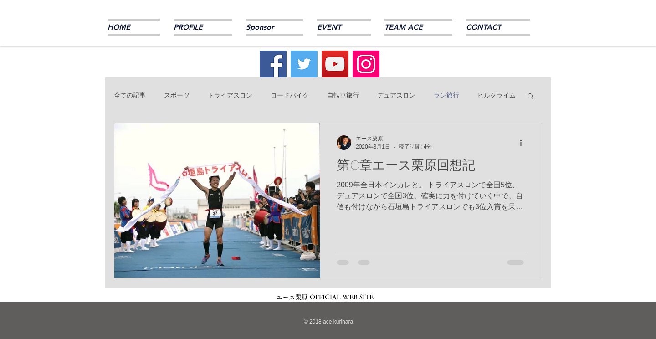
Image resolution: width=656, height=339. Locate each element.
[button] (530, 97)
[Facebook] (273, 64)
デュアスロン (396, 95)
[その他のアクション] (523, 142)
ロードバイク (290, 95)
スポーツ (177, 95)
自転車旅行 (343, 95)
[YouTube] (335, 64)
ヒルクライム (496, 95)
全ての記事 (130, 95)
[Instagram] (366, 64)
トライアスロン (230, 95)
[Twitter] (304, 64)
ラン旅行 (446, 95)
